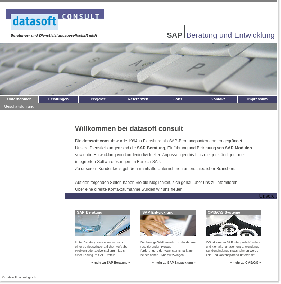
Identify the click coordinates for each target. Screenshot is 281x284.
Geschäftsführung (19, 106)
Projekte (98, 99)
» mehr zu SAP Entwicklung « (174, 262)
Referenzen (138, 99)
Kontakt (218, 99)
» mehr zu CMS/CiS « (245, 262)
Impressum (257, 99)
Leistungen (58, 99)
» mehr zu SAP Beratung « (110, 262)
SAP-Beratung (151, 147)
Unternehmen (19, 99)
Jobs (177, 99)
